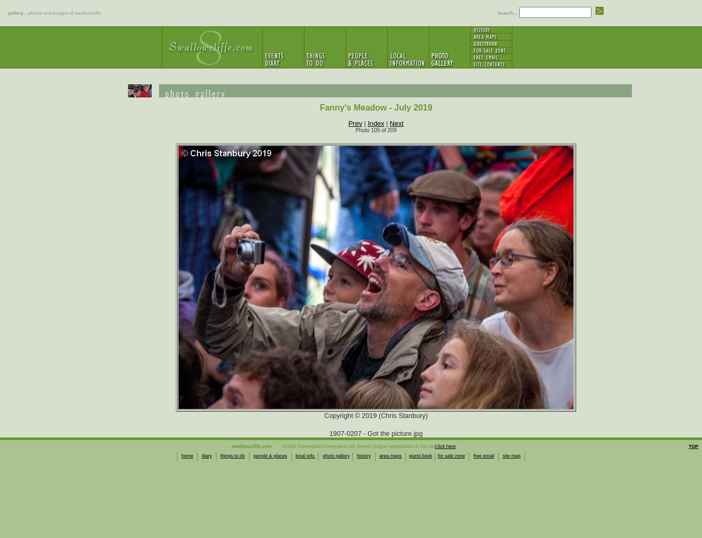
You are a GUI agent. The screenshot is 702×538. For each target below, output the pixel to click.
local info (305, 456)
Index (376, 123)
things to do (233, 456)
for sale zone (451, 456)
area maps (390, 456)
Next (396, 123)
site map (512, 456)
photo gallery (336, 456)
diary (207, 456)
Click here (445, 446)
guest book (420, 456)
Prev (355, 123)
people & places (270, 456)
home (187, 456)
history (364, 456)
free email (484, 456)
